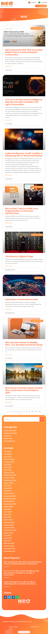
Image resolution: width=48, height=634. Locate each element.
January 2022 (9, 546)
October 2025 (9, 462)
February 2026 (9, 459)
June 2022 (8, 538)
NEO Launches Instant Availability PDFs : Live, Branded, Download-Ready (24, 343)
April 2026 (7, 457)
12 (39, 411)
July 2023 (7, 509)
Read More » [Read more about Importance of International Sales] (9, 309)
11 (36, 411)
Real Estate (8, 438)
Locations (7, 436)
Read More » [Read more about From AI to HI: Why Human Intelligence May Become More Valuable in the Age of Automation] (9, 120)
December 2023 (10, 496)
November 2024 (10, 475)
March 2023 (8, 520)
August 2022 (8, 533)
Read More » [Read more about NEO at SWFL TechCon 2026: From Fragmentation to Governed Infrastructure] (9, 223)
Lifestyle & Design (10, 433)
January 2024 (9, 493)
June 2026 (8, 454)
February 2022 (9, 543)
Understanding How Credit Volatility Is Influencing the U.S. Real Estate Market (23, 154)
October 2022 (9, 528)
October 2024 (9, 478)
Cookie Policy (35, 627)
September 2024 (10, 480)
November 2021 (9, 551)
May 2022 (7, 541)
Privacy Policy (13, 627)
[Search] (42, 419)
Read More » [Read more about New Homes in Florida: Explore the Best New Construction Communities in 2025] (9, 402)
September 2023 (10, 504)
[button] (5, 597)
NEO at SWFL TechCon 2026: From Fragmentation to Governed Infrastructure (21, 211)
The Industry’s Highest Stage (19, 256)
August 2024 (8, 483)
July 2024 (7, 486)
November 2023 (10, 499)
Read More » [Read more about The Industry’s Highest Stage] (9, 266)
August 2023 (8, 507)
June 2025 (8, 467)
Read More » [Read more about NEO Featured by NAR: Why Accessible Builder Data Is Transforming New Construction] (9, 66)
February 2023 (9, 522)
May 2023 (7, 514)
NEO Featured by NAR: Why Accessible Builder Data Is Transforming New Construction (23, 52)
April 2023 (7, 517)
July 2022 (7, 535)
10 (32, 411)
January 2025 (9, 472)
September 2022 (10, 530)
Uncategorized (9, 441)
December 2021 (9, 549)
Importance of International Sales (21, 299)
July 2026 (7, 451)
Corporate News (10, 430)
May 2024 (7, 491)
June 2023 (8, 512)
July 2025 (7, 465)
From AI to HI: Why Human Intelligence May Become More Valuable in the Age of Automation (23, 102)
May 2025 (7, 470)
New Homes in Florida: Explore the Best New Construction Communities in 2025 (24, 390)
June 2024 (8, 488)
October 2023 (9, 501)
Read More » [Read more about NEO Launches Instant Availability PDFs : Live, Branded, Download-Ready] (9, 354)
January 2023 (9, 525)
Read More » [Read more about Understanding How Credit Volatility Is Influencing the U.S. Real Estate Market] (9, 175)
